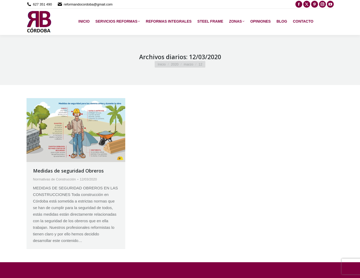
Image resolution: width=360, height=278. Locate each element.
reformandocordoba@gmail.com (88, 4)
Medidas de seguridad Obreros (68, 171)
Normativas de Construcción (54, 179)
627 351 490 (42, 4)
